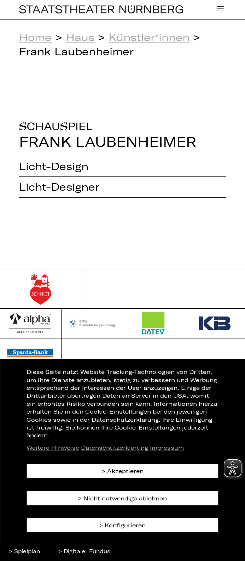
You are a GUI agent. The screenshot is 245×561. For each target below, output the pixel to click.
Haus (80, 37)
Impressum (167, 447)
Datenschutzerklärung (114, 447)
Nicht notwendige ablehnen (125, 498)
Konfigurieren (125, 525)
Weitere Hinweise (53, 447)
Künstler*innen (149, 37)
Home (35, 37)
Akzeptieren (125, 470)
